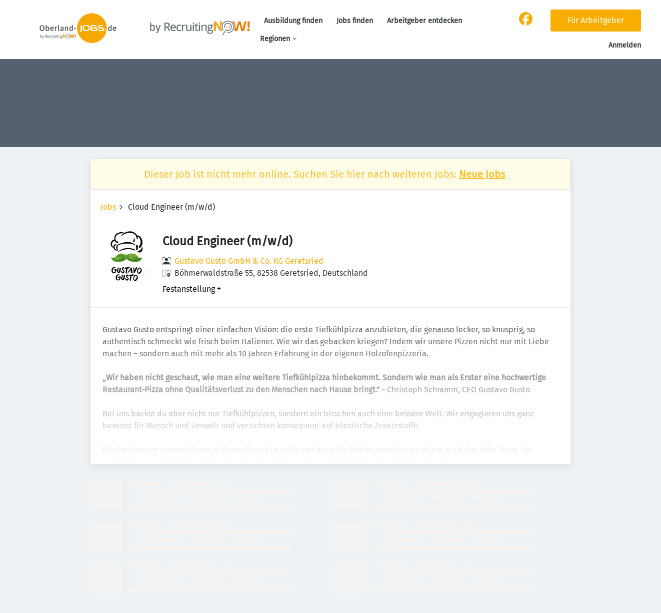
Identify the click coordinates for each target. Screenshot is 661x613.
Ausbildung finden (293, 21)
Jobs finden (354, 21)
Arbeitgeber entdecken (424, 21)
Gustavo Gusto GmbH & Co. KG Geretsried (249, 261)
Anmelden (624, 45)
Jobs (108, 207)
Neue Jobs (482, 174)
